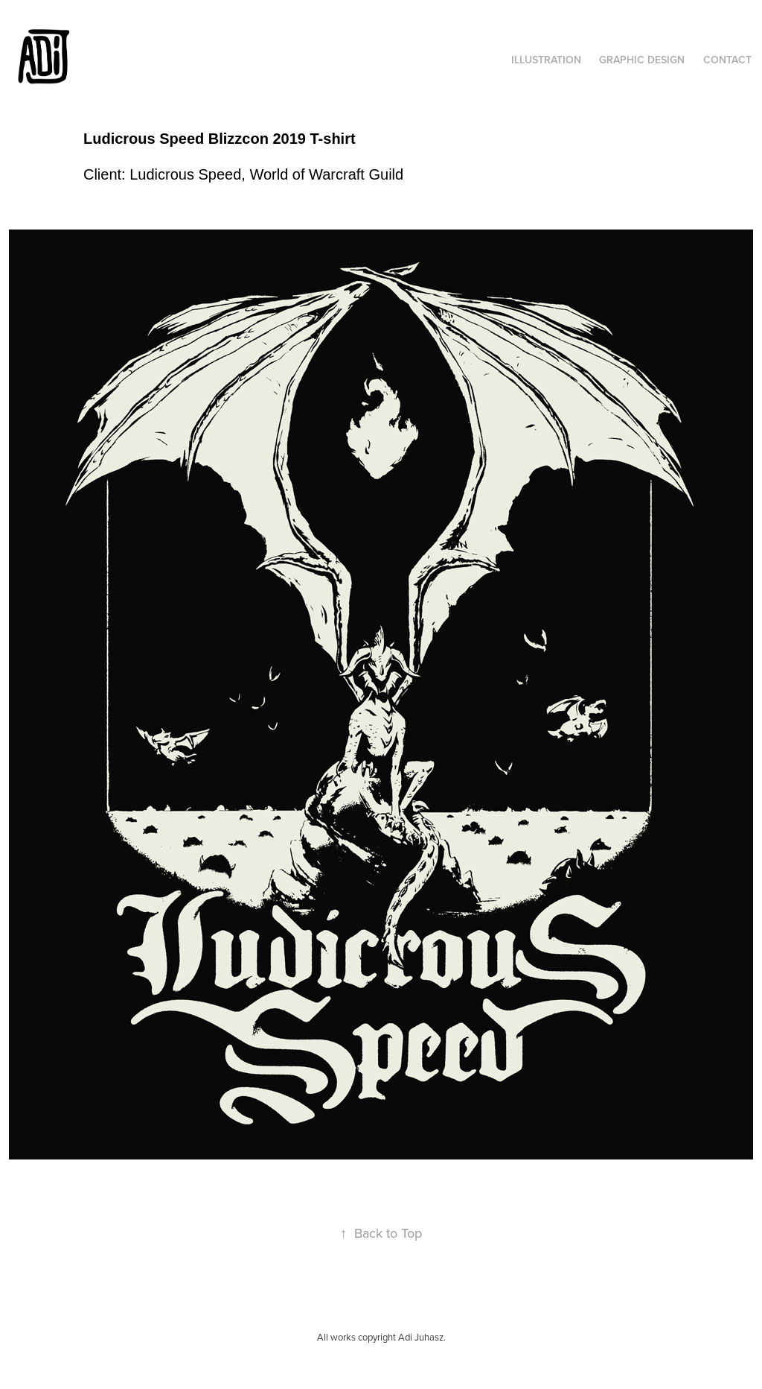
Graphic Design (642, 59)
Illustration (546, 59)
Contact (727, 59)
